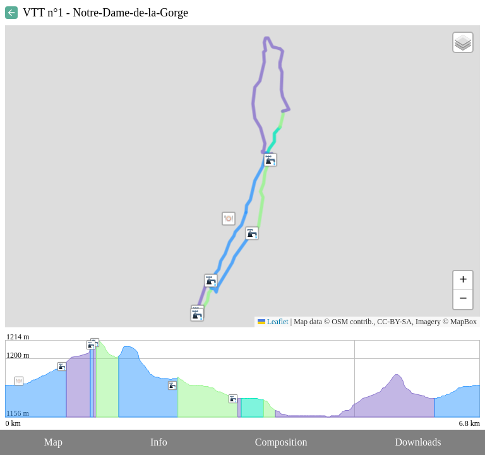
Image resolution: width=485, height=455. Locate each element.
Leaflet (273, 321)
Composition (281, 442)
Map (53, 442)
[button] (270, 159)
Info (158, 442)
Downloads (418, 442)
